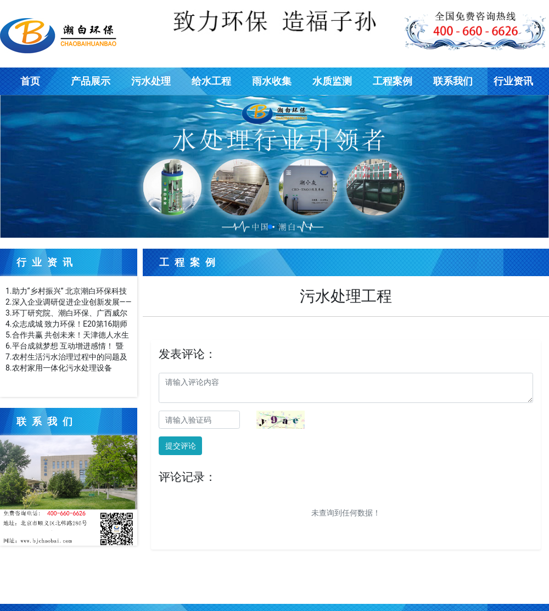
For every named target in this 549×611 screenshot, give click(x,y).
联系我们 (453, 81)
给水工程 (211, 81)
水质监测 (332, 81)
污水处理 (151, 81)
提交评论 (180, 445)
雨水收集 (272, 81)
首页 (30, 81)
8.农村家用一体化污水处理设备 (58, 367)
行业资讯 (513, 81)
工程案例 (392, 81)
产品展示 (90, 81)
